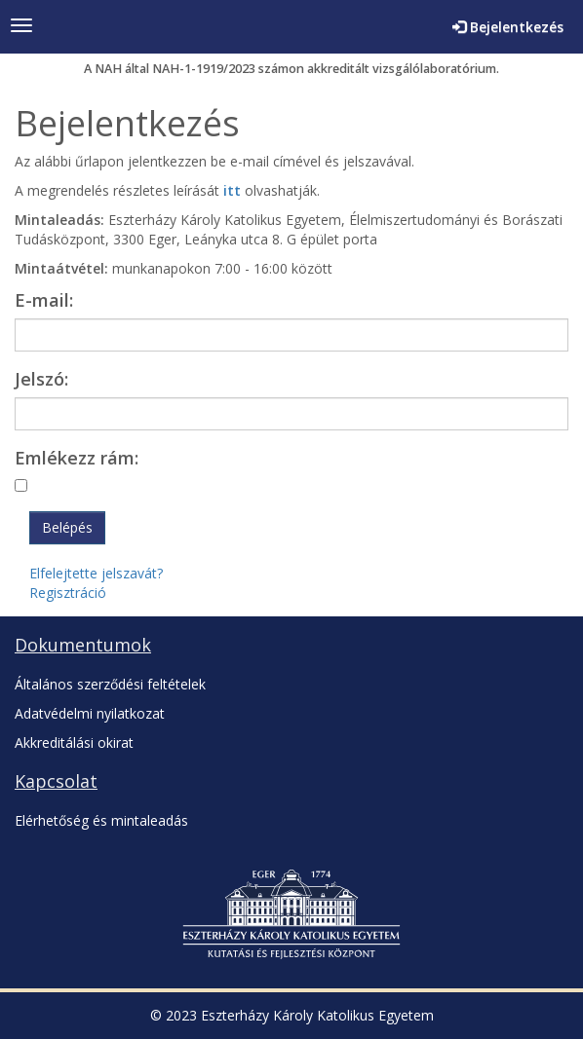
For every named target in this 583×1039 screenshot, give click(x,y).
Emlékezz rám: (76, 457)
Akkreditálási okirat (74, 742)
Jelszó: (41, 378)
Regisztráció (67, 592)
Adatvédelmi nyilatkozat (90, 713)
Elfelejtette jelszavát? (96, 573)
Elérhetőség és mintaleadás (101, 820)
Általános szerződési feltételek (110, 684)
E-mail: (44, 300)
